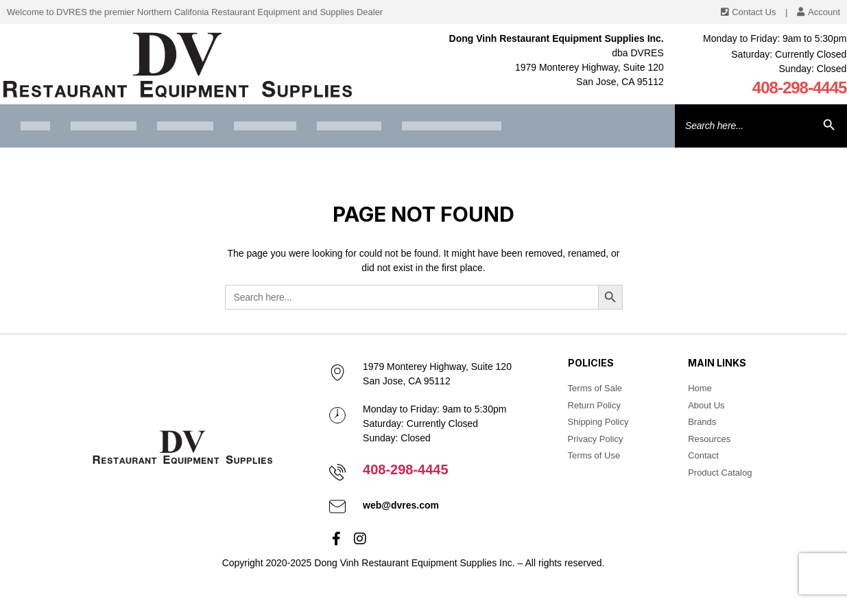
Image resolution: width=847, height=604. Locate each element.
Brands (185, 125)
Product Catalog (451, 125)
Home (35, 125)
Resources (265, 125)
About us (103, 125)
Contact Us (349, 125)
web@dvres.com (401, 505)
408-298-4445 (799, 87)
